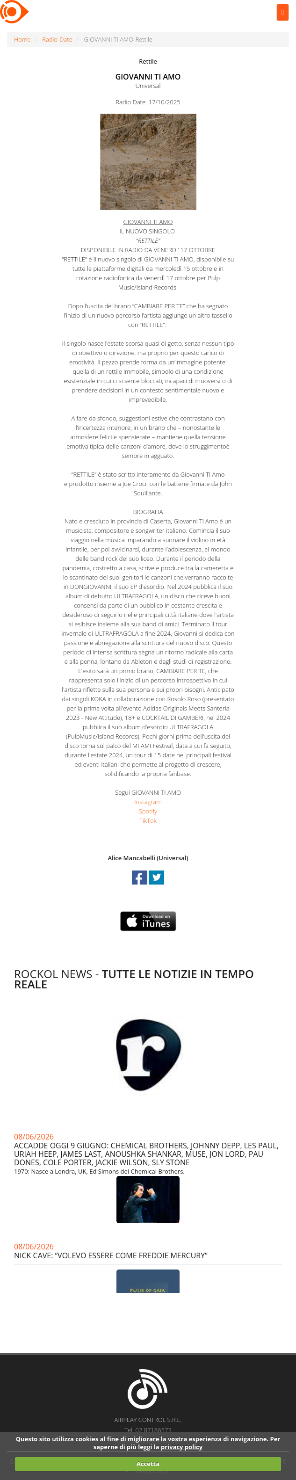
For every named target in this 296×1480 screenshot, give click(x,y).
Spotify (148, 811)
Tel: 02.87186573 (148, 1430)
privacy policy (181, 1447)
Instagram (147, 802)
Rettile (148, 61)
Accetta (148, 1463)
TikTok (148, 820)
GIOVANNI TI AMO (148, 77)
